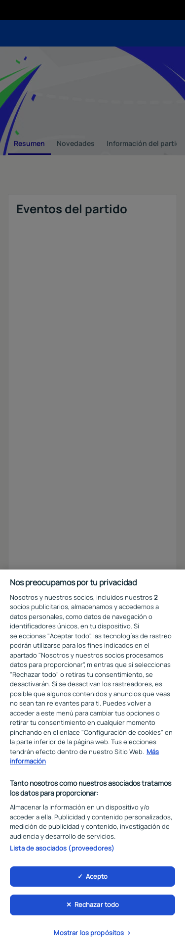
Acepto (97, 878)
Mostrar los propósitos (89, 935)
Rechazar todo (96, 906)
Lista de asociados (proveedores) (62, 850)
